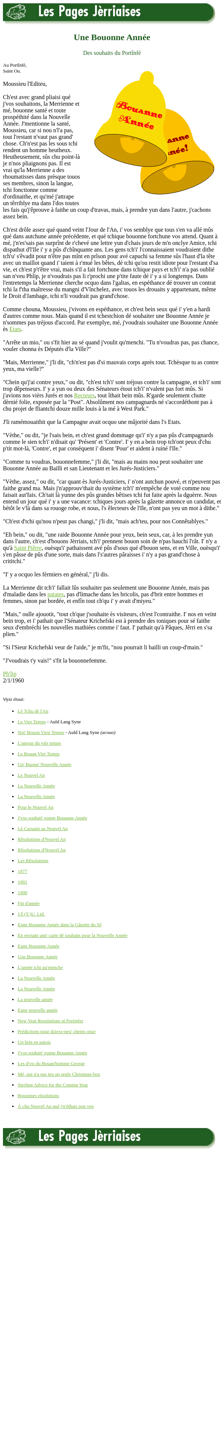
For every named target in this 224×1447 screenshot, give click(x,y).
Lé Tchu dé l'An (33, 711)
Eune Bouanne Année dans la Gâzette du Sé (60, 924)
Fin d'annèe (29, 903)
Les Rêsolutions (33, 860)
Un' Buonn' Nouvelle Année (44, 764)
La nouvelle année (35, 999)
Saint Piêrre (28, 548)
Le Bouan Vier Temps (39, 753)
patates (56, 594)
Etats (15, 329)
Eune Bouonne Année (38, 946)
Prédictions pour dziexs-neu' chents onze (57, 1031)
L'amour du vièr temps (39, 743)
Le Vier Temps (32, 721)
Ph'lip (10, 674)
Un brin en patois (34, 1042)
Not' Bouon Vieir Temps (41, 732)
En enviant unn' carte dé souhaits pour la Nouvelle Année (72, 935)
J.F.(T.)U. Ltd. (31, 914)
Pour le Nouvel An (35, 807)
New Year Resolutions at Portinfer (50, 1020)
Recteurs (84, 395)
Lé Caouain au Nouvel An (43, 828)
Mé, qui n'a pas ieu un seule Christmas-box (59, 1074)
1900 (22, 892)
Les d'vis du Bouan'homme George (51, 1063)
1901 (22, 882)
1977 (22, 871)
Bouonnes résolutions (38, 1095)
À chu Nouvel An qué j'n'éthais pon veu (56, 1106)
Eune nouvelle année (37, 1010)
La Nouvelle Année (36, 786)
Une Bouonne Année (37, 956)
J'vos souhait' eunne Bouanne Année (52, 818)
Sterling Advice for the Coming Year (53, 1085)
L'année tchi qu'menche (40, 967)
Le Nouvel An (31, 775)
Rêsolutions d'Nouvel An (42, 839)
